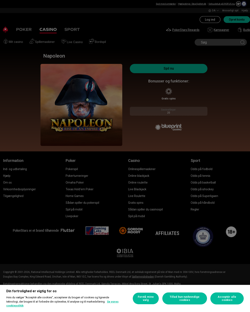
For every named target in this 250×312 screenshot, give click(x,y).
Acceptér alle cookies (227, 298)
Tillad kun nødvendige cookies (185, 298)
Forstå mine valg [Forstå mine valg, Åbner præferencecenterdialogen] (146, 298)
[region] (125, 298)
